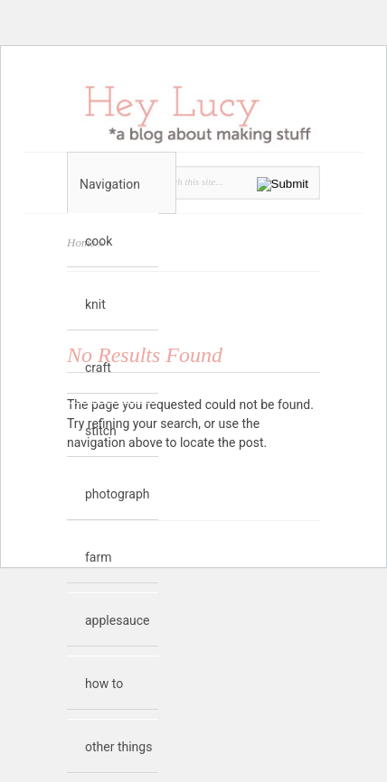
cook (98, 241)
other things (118, 747)
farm (98, 557)
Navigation (122, 184)
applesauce (117, 620)
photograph (117, 494)
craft (98, 367)
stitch (101, 431)
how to (104, 683)
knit (95, 304)
